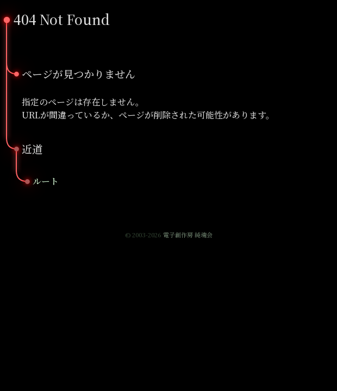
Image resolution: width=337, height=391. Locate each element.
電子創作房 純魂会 (188, 234)
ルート (46, 181)
